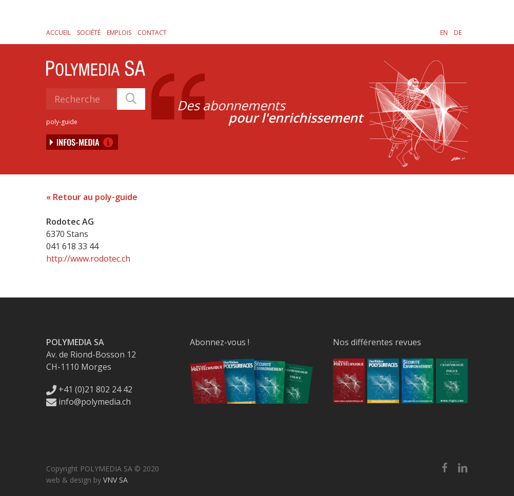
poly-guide (61, 121)
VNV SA (115, 480)
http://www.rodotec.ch (88, 258)
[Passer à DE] (458, 32)
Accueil (58, 32)
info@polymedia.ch (88, 401)
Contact (152, 32)
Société (89, 32)
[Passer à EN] (444, 32)
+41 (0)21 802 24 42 (89, 389)
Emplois (119, 32)
